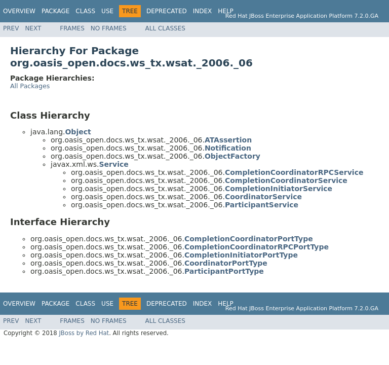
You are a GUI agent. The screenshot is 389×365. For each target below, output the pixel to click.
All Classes (165, 28)
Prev (11, 28)
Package (55, 11)
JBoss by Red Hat (84, 333)
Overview (19, 11)
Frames (72, 28)
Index (202, 11)
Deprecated (166, 11)
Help (226, 11)
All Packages (30, 86)
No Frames (109, 28)
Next (33, 28)
